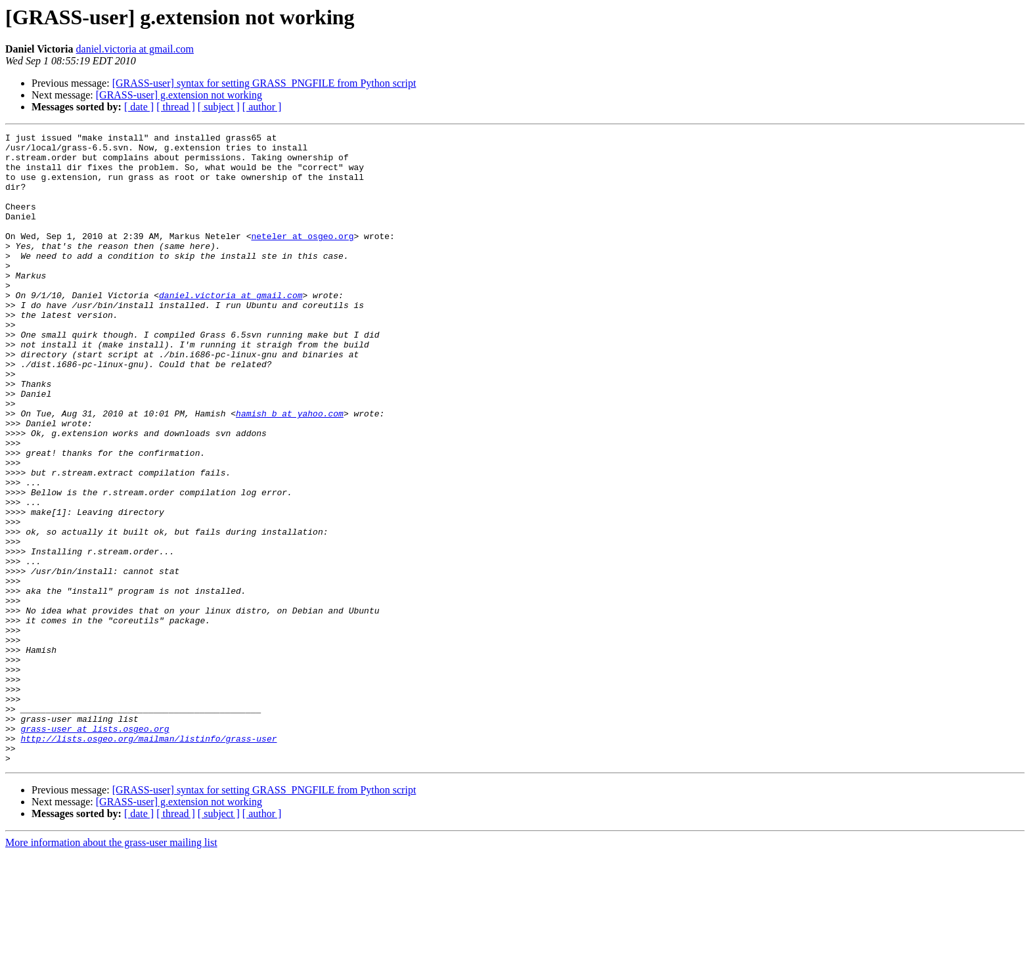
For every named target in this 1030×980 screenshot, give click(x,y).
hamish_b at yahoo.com (290, 470)
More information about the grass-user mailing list (111, 968)
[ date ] (139, 106)
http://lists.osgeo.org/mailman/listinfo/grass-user (148, 860)
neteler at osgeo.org (302, 257)
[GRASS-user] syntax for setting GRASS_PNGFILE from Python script (264, 83)
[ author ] (262, 106)
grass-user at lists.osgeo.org (94, 849)
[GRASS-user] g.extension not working (179, 94)
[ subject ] (219, 106)
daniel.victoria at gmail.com (135, 49)
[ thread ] (175, 106)
